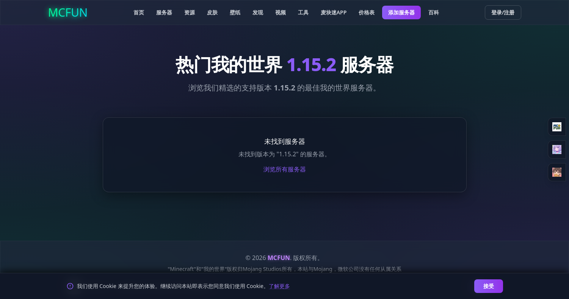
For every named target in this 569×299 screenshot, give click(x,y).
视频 (280, 12)
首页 (138, 12)
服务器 (164, 12)
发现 (257, 12)
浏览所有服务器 (284, 169)
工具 (303, 12)
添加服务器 (401, 12)
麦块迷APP (334, 12)
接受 (488, 286)
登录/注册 (503, 12)
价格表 (367, 12)
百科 (433, 12)
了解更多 (279, 286)
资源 (189, 12)
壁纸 (235, 12)
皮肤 (212, 12)
